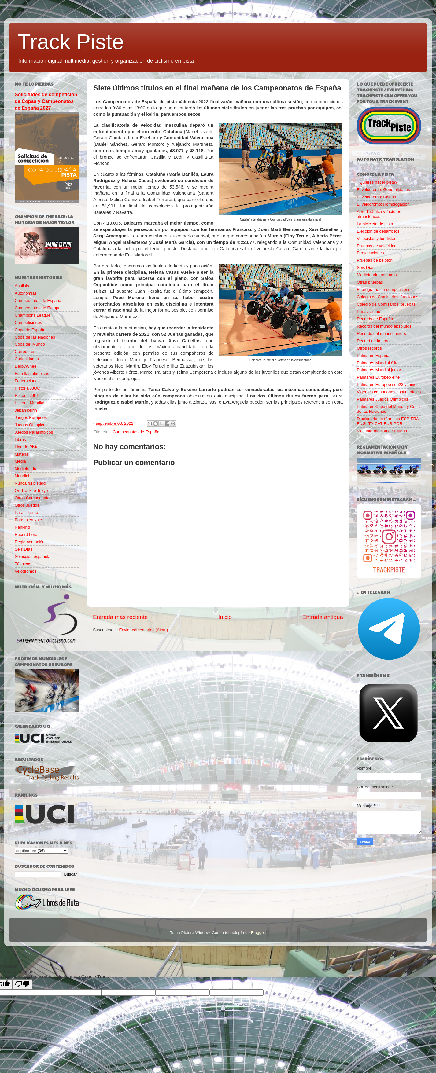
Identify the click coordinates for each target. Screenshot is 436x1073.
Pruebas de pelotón (375, 260)
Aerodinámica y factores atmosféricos (379, 214)
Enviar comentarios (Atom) (143, 630)
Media (20, 461)
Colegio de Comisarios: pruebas (386, 304)
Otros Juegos (27, 505)
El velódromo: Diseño (376, 197)
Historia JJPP (27, 395)
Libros (20, 439)
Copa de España (30, 330)
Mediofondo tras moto (377, 275)
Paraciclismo (26, 512)
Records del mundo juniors (381, 333)
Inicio (225, 617)
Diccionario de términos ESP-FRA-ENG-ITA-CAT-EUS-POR (388, 421)
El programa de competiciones (384, 289)
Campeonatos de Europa (38, 308)
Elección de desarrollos (378, 231)
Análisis (22, 286)
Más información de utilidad (382, 431)
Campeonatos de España (136, 432)
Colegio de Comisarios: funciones (387, 297)
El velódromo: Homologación (383, 204)
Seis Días (23, 549)
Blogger (258, 932)
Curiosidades (27, 359)
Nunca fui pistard (30, 483)
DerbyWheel (26, 366)
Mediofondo (25, 468)
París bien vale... (30, 520)
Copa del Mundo (30, 344)
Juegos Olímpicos (31, 425)
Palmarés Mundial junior (379, 370)
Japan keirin (26, 410)
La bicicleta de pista (375, 224)
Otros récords (369, 348)
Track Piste (71, 42)
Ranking (22, 527)
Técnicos (23, 564)
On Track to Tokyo (31, 490)
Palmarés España (373, 355)
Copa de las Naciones (35, 337)
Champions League (32, 315)
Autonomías (26, 293)
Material (22, 454)
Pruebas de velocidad (377, 246)
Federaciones (27, 381)
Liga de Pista (27, 447)
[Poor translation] (22, 984)
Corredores (25, 351)
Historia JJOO (27, 388)
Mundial (22, 476)
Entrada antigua (322, 617)
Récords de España (375, 319)
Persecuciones (370, 253)
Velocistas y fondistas (376, 238)
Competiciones (28, 322)
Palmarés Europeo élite (378, 377)
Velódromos (25, 571)
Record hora (26, 534)
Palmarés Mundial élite (378, 363)
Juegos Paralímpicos (34, 432)
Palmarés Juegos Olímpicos (382, 399)
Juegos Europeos (31, 417)
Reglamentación (30, 542)
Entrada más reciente (120, 617)
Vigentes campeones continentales (389, 392)
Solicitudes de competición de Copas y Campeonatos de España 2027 (46, 101)
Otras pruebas (370, 282)
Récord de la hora (373, 341)
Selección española (32, 556)
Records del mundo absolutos (384, 326)
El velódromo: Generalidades (383, 189)
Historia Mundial (29, 403)
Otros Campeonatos (33, 498)
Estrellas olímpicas (32, 373)
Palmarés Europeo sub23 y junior (387, 384)
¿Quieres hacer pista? (377, 182)
